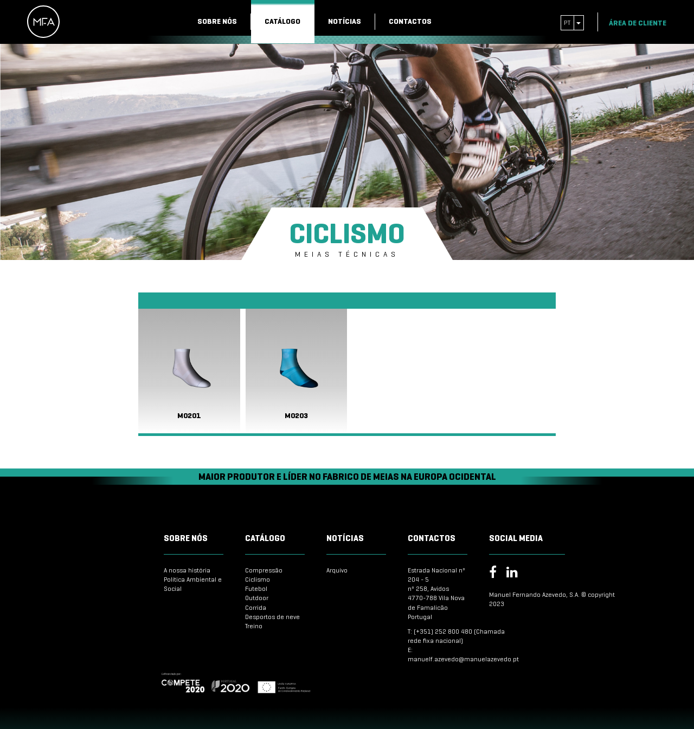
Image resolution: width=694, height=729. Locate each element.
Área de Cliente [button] (642, 23)
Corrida (255, 607)
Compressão (263, 570)
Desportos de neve (272, 617)
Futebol (256, 588)
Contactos (410, 21)
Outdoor (256, 598)
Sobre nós (217, 21)
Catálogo (282, 21)
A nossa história (187, 570)
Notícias (344, 21)
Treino (253, 626)
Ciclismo (257, 579)
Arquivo (337, 570)
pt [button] (572, 22)
